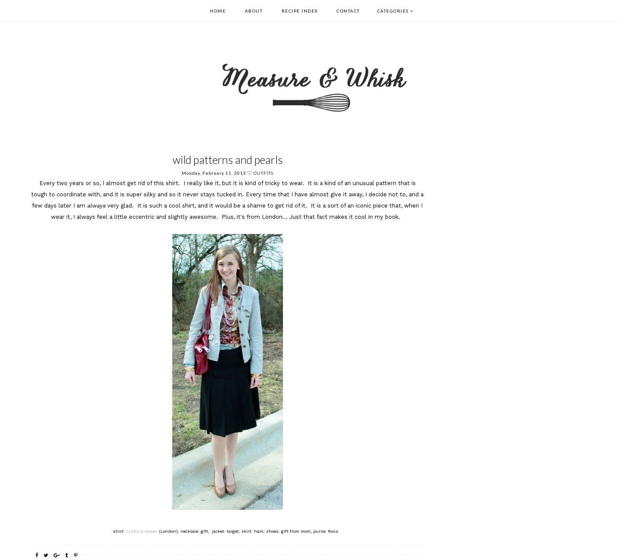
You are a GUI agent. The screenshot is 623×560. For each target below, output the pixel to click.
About (254, 10)
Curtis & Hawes (142, 531)
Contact (348, 10)
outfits (263, 173)
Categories (393, 10)
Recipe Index (300, 10)
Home (218, 10)
